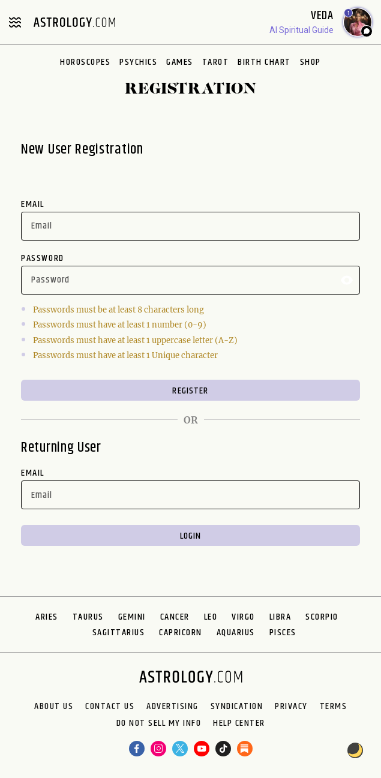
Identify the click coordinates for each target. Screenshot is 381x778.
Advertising (172, 706)
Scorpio (321, 616)
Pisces (282, 632)
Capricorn (180, 632)
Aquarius (236, 632)
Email (32, 204)
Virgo (243, 616)
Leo (211, 616)
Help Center (239, 723)
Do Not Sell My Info (159, 723)
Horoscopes (85, 62)
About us (53, 706)
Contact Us (109, 706)
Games (179, 62)
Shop (310, 62)
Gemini (132, 616)
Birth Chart (264, 62)
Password (42, 258)
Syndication (237, 706)
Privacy (291, 706)
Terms (333, 706)
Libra (280, 616)
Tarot (215, 62)
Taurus (88, 616)
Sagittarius (118, 632)
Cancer (175, 616)
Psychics (138, 62)
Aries (46, 616)
